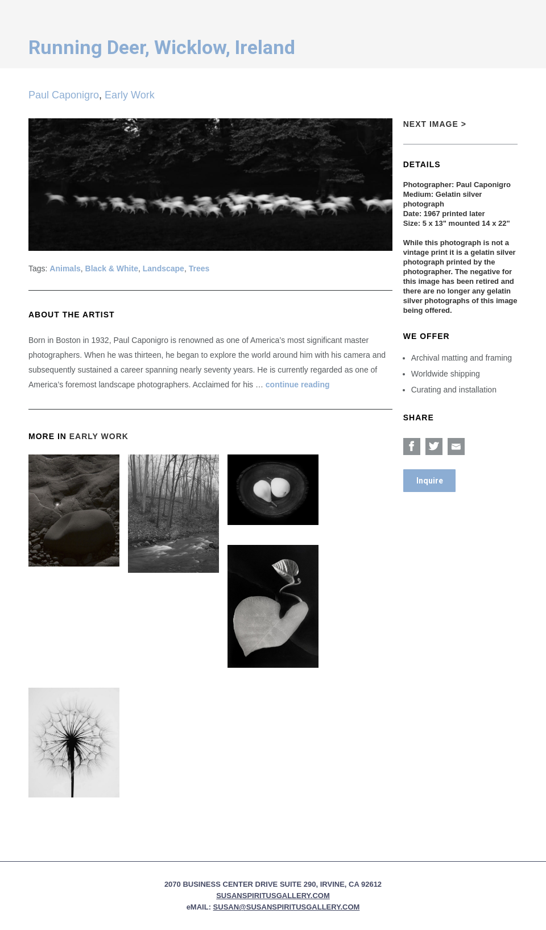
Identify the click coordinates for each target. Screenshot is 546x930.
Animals (64, 268)
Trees (199, 268)
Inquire (429, 480)
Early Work (130, 95)
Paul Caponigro (63, 95)
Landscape (163, 268)
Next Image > (434, 124)
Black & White (111, 268)
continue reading (298, 384)
